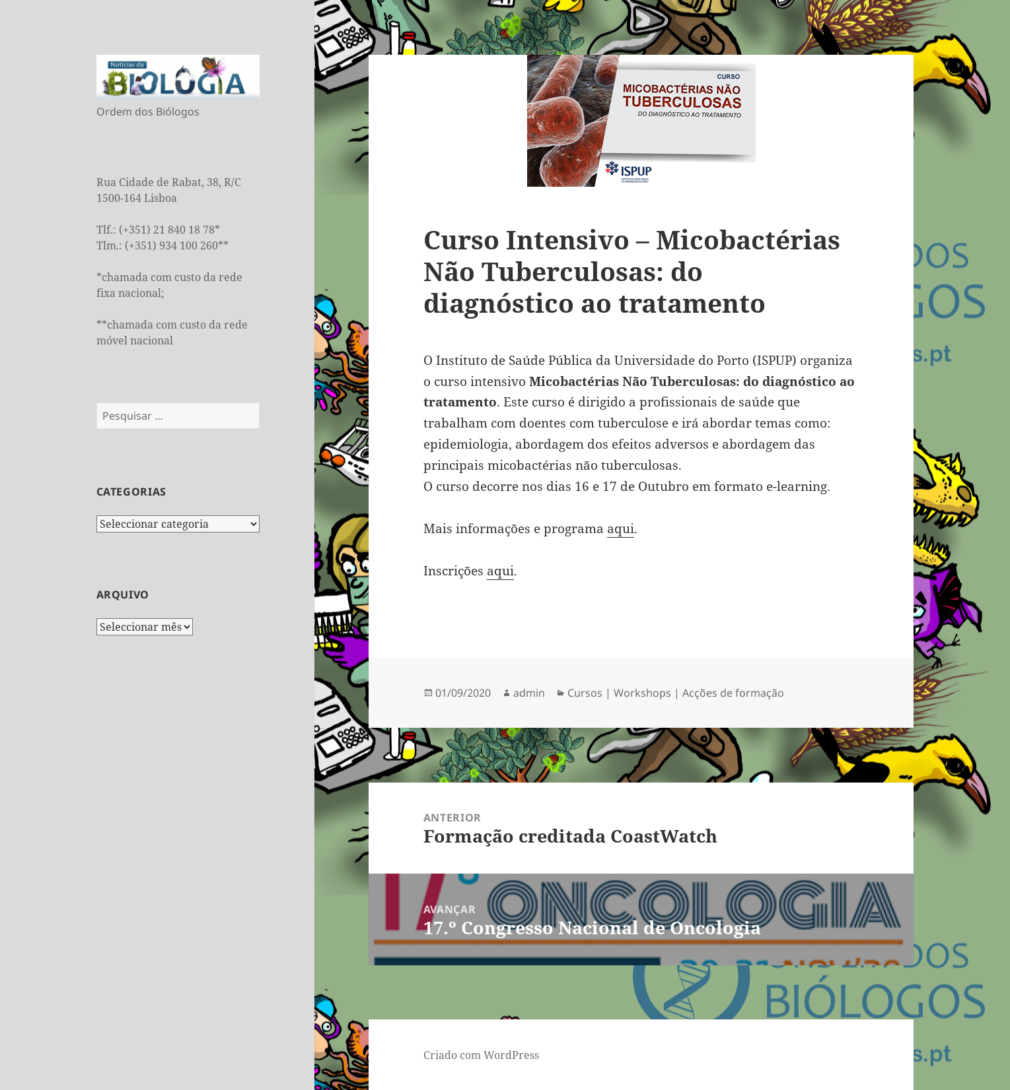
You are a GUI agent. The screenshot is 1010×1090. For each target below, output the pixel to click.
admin (529, 693)
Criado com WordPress (481, 1055)
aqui (620, 528)
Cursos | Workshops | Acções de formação (675, 693)
